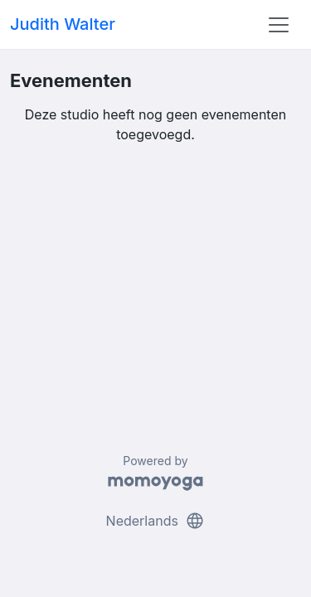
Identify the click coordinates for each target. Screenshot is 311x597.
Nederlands (156, 521)
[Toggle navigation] (278, 25)
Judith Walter (62, 24)
